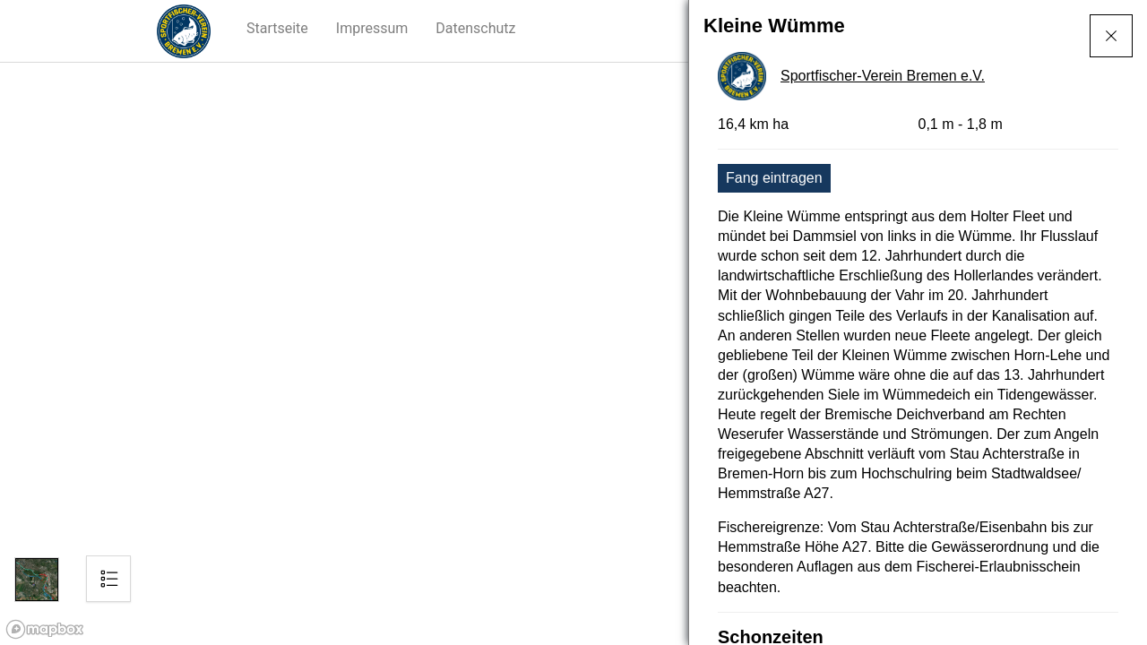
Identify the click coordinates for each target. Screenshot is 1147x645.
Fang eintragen (774, 177)
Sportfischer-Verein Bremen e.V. (882, 75)
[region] (573, 354)
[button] (278, 28)
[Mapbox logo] (44, 629)
